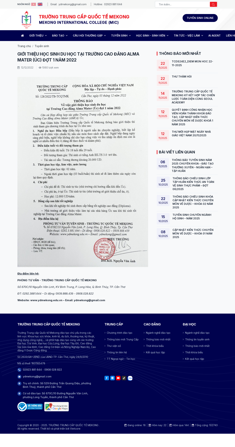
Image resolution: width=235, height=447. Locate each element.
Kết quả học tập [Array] (154, 352)
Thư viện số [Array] (112, 345)
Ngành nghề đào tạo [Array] (157, 332)
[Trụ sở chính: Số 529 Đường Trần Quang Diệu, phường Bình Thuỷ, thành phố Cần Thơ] (56, 406)
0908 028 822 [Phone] (53, 369)
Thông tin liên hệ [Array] (115, 352)
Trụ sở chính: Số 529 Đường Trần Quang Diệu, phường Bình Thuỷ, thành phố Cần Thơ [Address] (57, 385)
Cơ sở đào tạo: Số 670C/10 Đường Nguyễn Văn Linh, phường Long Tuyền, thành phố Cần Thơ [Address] (55, 395)
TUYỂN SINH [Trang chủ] (121, 35)
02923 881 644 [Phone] (32, 369)
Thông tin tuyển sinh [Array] (196, 339)
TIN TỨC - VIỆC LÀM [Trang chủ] (188, 35)
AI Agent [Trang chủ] (214, 35)
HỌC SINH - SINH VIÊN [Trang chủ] (152, 35)
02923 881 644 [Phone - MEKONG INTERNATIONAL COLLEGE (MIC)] (113, 4)
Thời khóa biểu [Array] (154, 345)
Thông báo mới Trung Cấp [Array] (121, 339)
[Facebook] (106, 378)
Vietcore (75, 428)
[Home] (22, 35)
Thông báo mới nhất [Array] (157, 339)
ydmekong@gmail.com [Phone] (37, 376)
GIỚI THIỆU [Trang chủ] (38, 35)
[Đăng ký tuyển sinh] (200, 18)
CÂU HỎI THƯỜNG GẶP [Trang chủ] (89, 35)
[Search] (213, 4)
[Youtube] (118, 378)
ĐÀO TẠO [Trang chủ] (60, 35)
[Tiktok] (124, 378)
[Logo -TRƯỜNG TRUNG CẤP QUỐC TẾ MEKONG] (26, 19)
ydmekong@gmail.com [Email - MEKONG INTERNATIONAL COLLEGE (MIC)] (73, 4)
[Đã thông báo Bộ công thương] (30, 406)
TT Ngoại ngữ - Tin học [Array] (119, 358)
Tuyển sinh (42, 46)
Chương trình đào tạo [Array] (118, 332)
